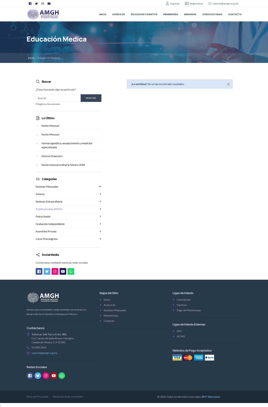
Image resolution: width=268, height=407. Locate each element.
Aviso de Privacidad (37, 396)
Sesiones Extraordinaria (68, 201)
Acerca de (118, 14)
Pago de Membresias (189, 310)
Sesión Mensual (50, 125)
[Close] (228, 84)
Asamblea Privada (68, 231)
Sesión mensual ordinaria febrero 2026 (63, 164)
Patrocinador (68, 216)
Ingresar (175, 3)
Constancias (184, 299)
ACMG (181, 336)
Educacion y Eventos (144, 14)
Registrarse (196, 3)
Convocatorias (212, 14)
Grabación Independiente (68, 223)
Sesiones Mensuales (68, 186)
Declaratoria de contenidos (68, 396)
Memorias (190, 14)
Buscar (91, 97)
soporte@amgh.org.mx (45, 352)
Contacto (235, 14)
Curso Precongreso (68, 238)
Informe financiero (52, 156)
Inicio (102, 14)
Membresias (111, 315)
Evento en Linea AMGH (68, 208)
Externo (68, 194)
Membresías (170, 14)
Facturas (182, 304)
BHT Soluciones (211, 396)
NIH (179, 330)
